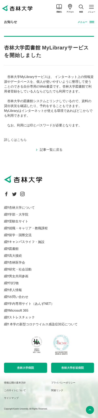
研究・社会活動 (20, 269)
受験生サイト (18, 221)
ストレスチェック (22, 317)
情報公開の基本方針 (15, 382)
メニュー (82, 22)
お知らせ (10, 22)
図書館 (14, 248)
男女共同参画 (18, 276)
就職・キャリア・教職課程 (28, 228)
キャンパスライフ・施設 (26, 242)
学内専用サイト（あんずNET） (31, 303)
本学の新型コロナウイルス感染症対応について (43, 324)
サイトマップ (11, 398)
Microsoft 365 (18, 310)
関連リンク (57, 390)
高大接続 (15, 255)
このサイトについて (15, 390)
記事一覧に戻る (51, 149)
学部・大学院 (18, 214)
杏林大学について (22, 207)
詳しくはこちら (15, 139)
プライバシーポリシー (63, 382)
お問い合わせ (18, 297)
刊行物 (14, 283)
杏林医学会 (17, 262)
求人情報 (15, 290)
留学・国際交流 (20, 235)
